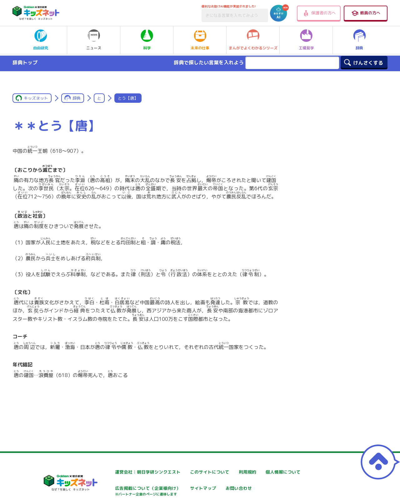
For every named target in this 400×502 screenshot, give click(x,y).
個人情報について (115, 488)
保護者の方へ (319, 13)
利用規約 (257, 472)
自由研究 (40, 40)
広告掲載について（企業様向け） (206, 491)
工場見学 (306, 40)
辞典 (359, 40)
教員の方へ (365, 13)
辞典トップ (25, 62)
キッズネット (36, 98)
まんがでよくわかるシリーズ (253, 40)
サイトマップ (261, 488)
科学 (147, 40)
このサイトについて (192, 472)
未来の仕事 (200, 40)
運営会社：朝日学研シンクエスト (131, 472)
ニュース (93, 40)
